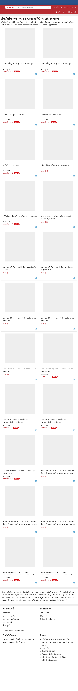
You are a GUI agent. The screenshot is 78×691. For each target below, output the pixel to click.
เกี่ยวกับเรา (7, 613)
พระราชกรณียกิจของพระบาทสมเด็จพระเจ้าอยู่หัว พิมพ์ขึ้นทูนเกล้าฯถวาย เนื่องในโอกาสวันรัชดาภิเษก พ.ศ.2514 (19, 575)
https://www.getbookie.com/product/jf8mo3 (23, 595)
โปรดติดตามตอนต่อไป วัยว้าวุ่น (52, 114)
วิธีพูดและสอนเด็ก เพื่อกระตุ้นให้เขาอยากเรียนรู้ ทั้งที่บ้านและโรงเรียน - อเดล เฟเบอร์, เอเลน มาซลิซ (58, 473)
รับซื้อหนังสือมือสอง (47, 619)
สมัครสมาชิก (72, 12)
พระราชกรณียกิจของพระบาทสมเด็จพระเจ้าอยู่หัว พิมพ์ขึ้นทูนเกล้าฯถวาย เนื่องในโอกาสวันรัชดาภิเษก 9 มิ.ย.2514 (57, 575)
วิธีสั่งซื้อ (58, 7)
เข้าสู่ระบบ (61, 12)
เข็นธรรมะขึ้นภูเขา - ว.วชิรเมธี (13, 114)
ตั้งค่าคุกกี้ (6, 625)
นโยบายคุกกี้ (7, 622)
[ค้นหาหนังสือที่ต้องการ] (49, 7)
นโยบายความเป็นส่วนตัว (11, 619)
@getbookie (52, 660)
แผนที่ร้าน (45, 648)
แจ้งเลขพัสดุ (44, 613)
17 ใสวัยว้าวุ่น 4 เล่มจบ (11, 165)
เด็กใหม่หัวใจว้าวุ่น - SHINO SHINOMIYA (55, 165)
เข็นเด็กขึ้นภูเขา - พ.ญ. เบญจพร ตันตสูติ (18, 63)
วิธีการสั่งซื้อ (44, 616)
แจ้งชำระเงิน (68, 7)
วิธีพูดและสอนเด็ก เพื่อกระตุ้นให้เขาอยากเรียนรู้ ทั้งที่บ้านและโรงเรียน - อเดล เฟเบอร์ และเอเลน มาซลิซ (58, 524)
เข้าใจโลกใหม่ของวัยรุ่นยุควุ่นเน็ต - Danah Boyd (20, 216)
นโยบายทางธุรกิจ (9, 616)
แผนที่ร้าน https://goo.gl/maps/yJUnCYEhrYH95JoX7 (48, 600)
